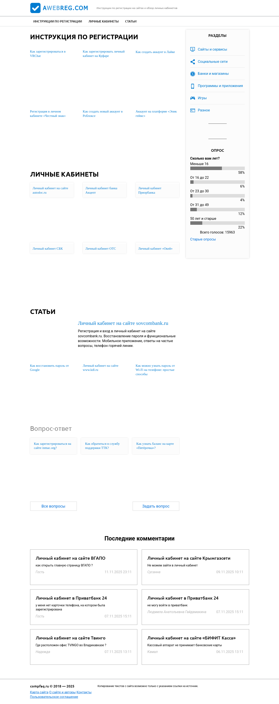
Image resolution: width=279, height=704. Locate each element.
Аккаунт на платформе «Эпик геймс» (156, 114)
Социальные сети (213, 61)
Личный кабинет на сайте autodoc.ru (50, 190)
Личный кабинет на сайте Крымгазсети (188, 558)
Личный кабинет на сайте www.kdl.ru (100, 368)
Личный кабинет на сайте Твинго (70, 638)
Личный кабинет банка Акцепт (101, 190)
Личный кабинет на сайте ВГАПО (70, 558)
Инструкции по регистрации (57, 21)
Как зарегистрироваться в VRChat (48, 54)
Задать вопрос (156, 506)
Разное (204, 110)
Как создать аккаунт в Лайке (155, 52)
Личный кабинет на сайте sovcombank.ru (123, 323)
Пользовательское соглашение (54, 697)
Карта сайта (39, 692)
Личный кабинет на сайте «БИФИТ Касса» (191, 638)
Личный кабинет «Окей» (155, 248)
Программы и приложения (220, 86)
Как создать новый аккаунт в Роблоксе (103, 114)
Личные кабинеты (103, 21)
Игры (202, 98)
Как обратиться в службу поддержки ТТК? (102, 446)
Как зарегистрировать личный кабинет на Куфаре (104, 54)
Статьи (130, 21)
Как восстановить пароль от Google (49, 368)
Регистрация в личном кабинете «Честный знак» (48, 114)
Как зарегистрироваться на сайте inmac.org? (52, 446)
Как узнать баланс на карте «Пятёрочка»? (155, 446)
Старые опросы (203, 239)
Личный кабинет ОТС (100, 248)
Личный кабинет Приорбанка (149, 190)
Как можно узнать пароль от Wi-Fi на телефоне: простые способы (155, 370)
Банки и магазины (213, 73)
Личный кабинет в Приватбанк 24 (71, 598)
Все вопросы (53, 506)
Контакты (84, 692)
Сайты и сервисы (212, 49)
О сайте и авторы (62, 692)
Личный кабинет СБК (48, 248)
